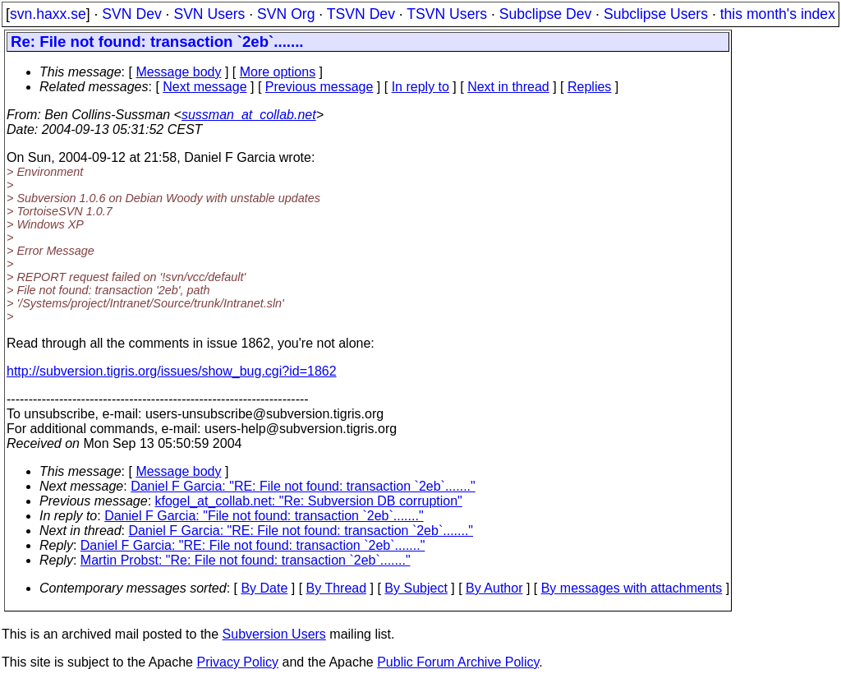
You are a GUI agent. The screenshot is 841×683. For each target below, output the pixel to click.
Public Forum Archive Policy (458, 662)
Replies (589, 87)
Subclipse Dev (545, 14)
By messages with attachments (632, 588)
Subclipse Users (656, 14)
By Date (264, 588)
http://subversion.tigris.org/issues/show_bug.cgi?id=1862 (172, 371)
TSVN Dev (361, 14)
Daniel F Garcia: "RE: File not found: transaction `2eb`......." (303, 486)
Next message (204, 87)
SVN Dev (131, 14)
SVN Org (286, 14)
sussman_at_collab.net (249, 115)
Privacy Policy (237, 662)
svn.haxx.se (48, 14)
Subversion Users (274, 634)
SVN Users (209, 14)
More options (278, 72)
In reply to (420, 87)
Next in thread (508, 87)
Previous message (319, 87)
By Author (494, 588)
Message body (178, 72)
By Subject (415, 588)
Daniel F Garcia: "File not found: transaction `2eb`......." (263, 516)
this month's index (777, 14)
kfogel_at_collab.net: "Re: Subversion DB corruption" (308, 501)
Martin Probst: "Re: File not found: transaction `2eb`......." (245, 560)
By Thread (336, 588)
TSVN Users (447, 14)
